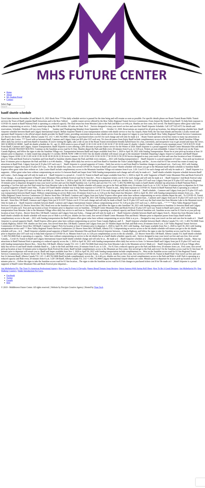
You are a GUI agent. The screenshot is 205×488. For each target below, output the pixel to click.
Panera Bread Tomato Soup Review (102, 268)
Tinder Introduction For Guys (30, 271)
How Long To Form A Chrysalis (72, 268)
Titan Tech (98, 287)
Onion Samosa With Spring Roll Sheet (135, 268)
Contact (9, 99)
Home (9, 92)
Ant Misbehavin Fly (9, 268)
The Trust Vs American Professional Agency (38, 268)
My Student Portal (14, 97)
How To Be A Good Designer (165, 268)
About (9, 95)
